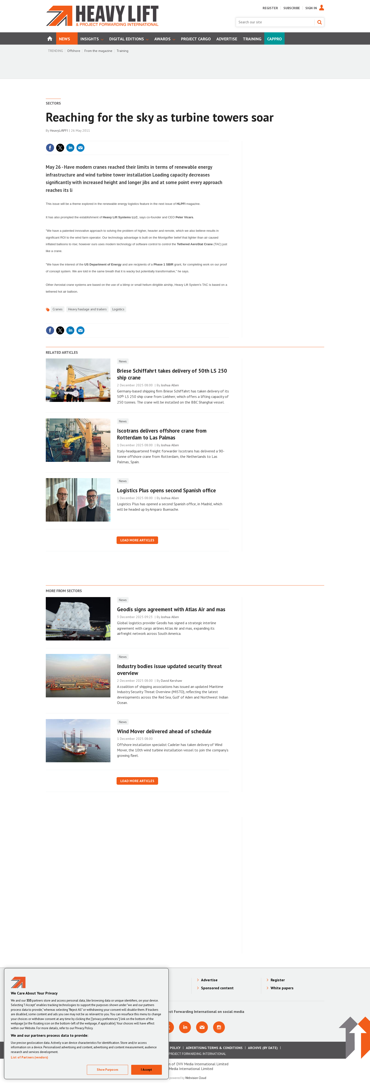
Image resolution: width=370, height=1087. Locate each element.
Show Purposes (107, 1070)
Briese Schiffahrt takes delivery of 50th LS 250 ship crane (172, 374)
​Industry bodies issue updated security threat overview (169, 669)
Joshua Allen (170, 385)
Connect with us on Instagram (219, 1027)
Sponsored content (217, 988)
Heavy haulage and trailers (87, 309)
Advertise (209, 979)
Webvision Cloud (195, 1078)
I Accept (146, 1070)
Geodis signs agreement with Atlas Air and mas (171, 609)
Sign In (311, 8)
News (123, 361)
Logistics (118, 309)
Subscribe (291, 8)
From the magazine (98, 51)
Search (319, 22)
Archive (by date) (263, 1048)
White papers (282, 988)
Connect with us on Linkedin (185, 1027)
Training (122, 51)
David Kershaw (171, 680)
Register (270, 8)
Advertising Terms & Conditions (214, 1048)
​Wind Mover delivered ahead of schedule (164, 731)
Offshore (73, 51)
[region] (86, 1023)
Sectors (53, 103)
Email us (202, 1027)
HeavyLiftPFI (59, 130)
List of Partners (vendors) (29, 1057)
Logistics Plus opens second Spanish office (166, 490)
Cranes (58, 309)
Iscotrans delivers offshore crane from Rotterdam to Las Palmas (161, 434)
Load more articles (137, 540)
